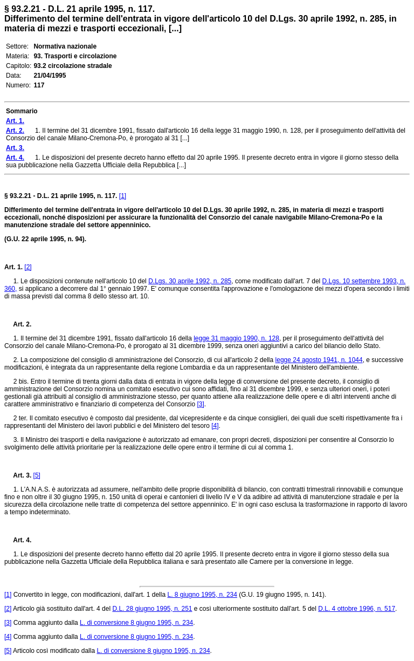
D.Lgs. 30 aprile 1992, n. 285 (189, 281)
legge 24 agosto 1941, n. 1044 (319, 360)
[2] (27, 267)
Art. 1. (13, 267)
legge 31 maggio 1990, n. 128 (236, 338)
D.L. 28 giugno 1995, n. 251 (152, 608)
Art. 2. (17, 324)
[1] (122, 196)
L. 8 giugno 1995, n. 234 (202, 594)
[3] (200, 404)
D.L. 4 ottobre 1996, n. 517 (356, 608)
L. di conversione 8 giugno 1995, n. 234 (136, 622)
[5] (36, 475)
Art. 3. (17, 475)
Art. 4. (17, 540)
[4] (214, 426)
